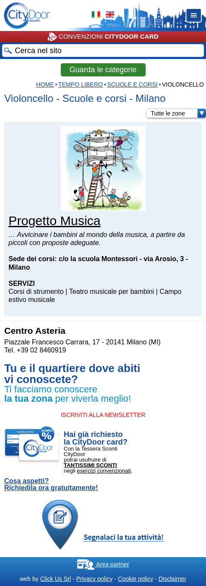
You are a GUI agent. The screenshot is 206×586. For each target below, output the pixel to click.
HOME (45, 84)
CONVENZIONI (103, 37)
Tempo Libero (80, 84)
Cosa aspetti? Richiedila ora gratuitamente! (51, 484)
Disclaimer (172, 578)
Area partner (103, 564)
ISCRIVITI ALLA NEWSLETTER (103, 415)
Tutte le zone (178, 113)
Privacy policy (94, 578)
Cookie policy (135, 578)
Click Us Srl (55, 578)
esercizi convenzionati (104, 471)
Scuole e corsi (132, 84)
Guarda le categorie (102, 69)
